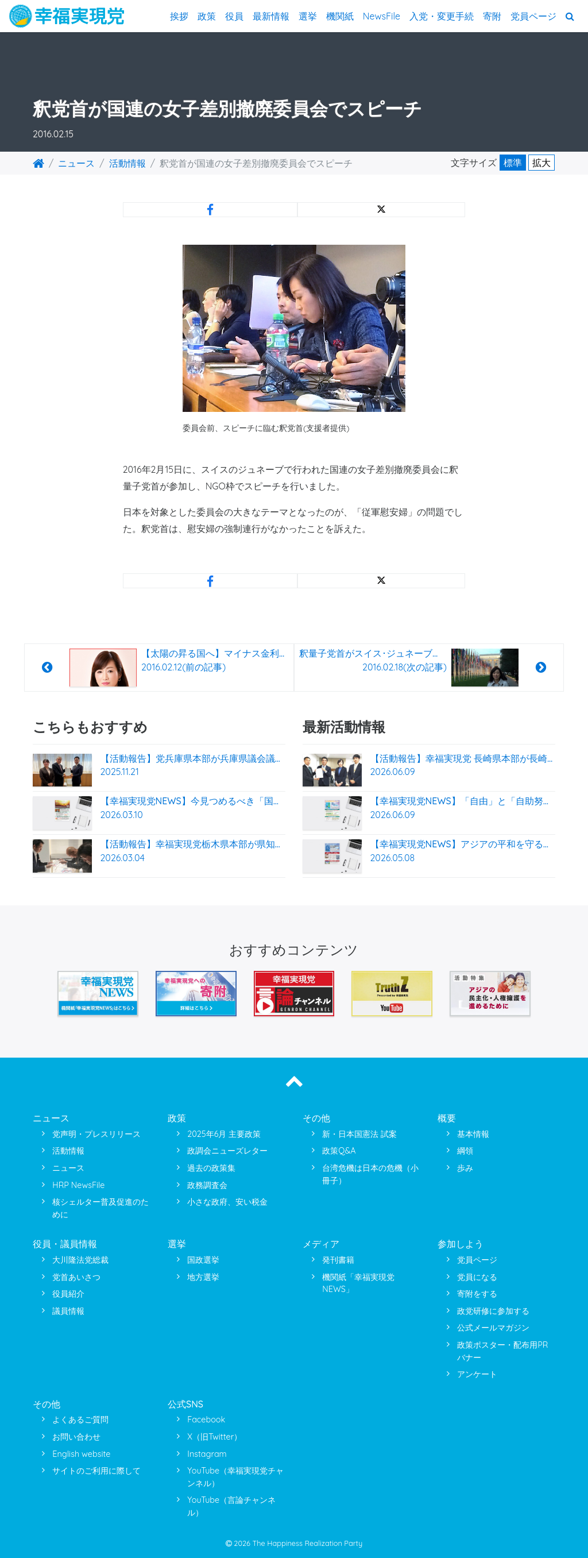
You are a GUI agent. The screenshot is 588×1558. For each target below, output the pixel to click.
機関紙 (340, 16)
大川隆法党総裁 (80, 1260)
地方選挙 (203, 1277)
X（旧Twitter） (214, 1437)
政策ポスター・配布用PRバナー (502, 1351)
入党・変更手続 (441, 16)
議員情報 (68, 1311)
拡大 (541, 162)
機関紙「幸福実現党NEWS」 (358, 1283)
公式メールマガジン (493, 1327)
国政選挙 (203, 1260)
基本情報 (473, 1134)
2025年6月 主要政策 (224, 1134)
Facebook (206, 1419)
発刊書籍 (338, 1260)
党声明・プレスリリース (96, 1134)
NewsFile (381, 16)
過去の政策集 (211, 1168)
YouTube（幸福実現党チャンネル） (235, 1477)
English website (81, 1454)
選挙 (308, 16)
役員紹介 (68, 1294)
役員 (234, 16)
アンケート (477, 1374)
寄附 (492, 16)
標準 (513, 162)
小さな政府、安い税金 (227, 1202)
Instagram (206, 1454)
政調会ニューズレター (227, 1151)
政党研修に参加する (493, 1311)
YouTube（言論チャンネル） (231, 1506)
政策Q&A (338, 1151)
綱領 (465, 1151)
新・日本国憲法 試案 (359, 1134)
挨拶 (179, 16)
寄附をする (477, 1294)
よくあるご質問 (80, 1419)
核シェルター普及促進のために (100, 1208)
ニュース (76, 163)
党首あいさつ (76, 1277)
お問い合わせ (76, 1437)
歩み (465, 1168)
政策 (207, 16)
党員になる (477, 1277)
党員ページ (533, 16)
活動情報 (127, 163)
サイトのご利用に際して (96, 1471)
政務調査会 (207, 1185)
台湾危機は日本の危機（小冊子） (370, 1174)
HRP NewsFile (78, 1185)
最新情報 (271, 16)
